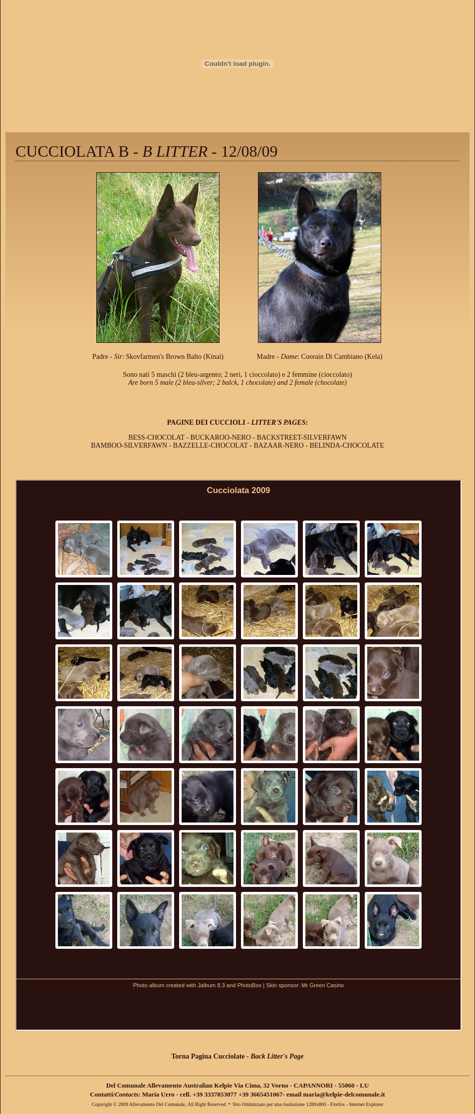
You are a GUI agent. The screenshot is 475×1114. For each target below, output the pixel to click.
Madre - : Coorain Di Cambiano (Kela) (320, 356)
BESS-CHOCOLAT (156, 437)
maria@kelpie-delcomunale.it (344, 1094)
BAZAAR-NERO (279, 445)
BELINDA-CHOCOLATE (346, 445)
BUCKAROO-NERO (220, 437)
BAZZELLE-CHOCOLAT (210, 445)
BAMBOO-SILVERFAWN (129, 445)
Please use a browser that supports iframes (238, 755)
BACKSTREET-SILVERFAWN (301, 437)
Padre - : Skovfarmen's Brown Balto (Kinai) (158, 356)
